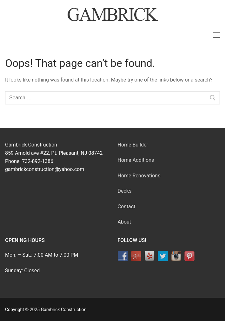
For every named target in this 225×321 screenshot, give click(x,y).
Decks (125, 191)
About (124, 222)
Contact (127, 206)
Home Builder (133, 145)
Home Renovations (139, 176)
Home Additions (136, 160)
